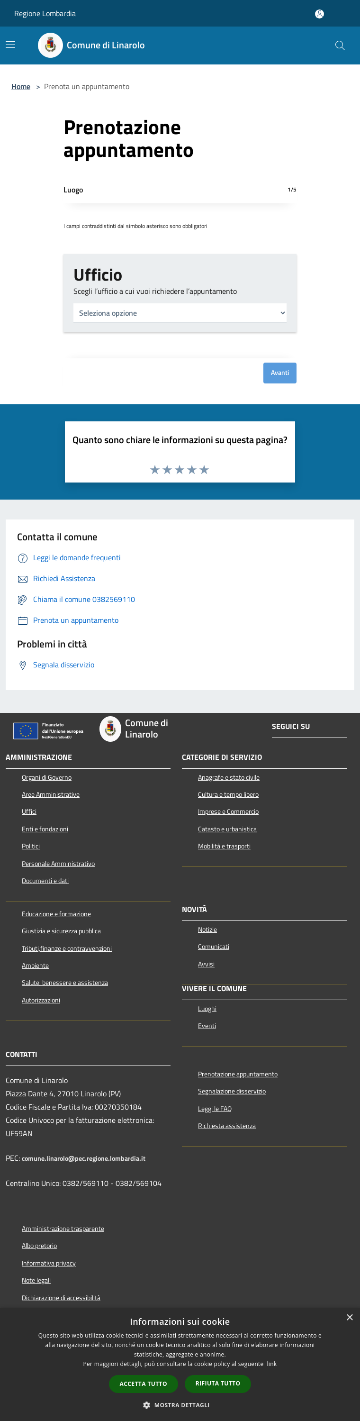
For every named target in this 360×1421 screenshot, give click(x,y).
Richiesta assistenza (227, 1125)
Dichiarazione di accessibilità (61, 1298)
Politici (31, 846)
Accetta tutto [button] (143, 1384)
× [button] (349, 1317)
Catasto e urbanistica (227, 829)
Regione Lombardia (45, 13)
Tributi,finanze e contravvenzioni (67, 948)
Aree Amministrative (51, 794)
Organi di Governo (47, 777)
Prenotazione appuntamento (238, 1074)
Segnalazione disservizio (232, 1091)
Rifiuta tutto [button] (218, 1383)
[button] (180, 1405)
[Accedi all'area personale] (319, 14)
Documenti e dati (45, 880)
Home (20, 86)
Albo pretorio (39, 1245)
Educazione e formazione (56, 914)
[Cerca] (340, 45)
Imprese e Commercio (228, 811)
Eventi (207, 1025)
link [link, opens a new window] (272, 1364)
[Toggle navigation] (10, 44)
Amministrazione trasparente (63, 1228)
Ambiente (35, 965)
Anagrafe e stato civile (229, 777)
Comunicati (213, 946)
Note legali (36, 1280)
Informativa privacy (49, 1263)
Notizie (207, 929)
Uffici (29, 811)
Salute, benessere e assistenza (65, 982)
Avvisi (206, 964)
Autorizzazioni (41, 1000)
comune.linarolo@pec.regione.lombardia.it (83, 1158)
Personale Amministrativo (58, 863)
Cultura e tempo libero (228, 794)
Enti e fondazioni (45, 829)
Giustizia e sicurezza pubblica (61, 931)
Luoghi (207, 1008)
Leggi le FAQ (215, 1108)
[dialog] (180, 1364)
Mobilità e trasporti (224, 846)
